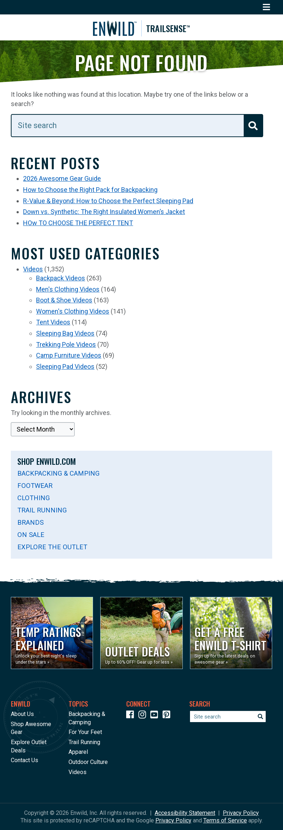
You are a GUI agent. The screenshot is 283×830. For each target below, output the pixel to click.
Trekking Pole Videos (66, 346)
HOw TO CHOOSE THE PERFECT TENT (78, 224)
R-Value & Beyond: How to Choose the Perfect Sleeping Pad (108, 202)
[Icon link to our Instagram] (143, 715)
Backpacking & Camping (58, 475)
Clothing (33, 499)
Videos (33, 271)
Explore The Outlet (52, 548)
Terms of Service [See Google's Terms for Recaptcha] (225, 820)
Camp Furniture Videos (68, 357)
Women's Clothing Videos (72, 313)
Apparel (78, 752)
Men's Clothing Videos (68, 291)
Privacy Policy (241, 812)
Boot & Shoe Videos (64, 302)
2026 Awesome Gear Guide (62, 180)
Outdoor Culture (88, 762)
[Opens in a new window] (52, 633)
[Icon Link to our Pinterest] (168, 715)
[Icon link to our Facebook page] (131, 715)
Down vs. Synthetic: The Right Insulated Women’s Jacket (104, 213)
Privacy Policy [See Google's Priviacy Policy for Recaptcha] (173, 820)
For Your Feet (85, 732)
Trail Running (42, 512)
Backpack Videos (60, 280)
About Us (22, 714)
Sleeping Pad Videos (65, 368)
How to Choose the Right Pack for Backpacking (90, 191)
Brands (30, 524)
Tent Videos (53, 324)
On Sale (30, 536)
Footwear (35, 487)
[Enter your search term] (137, 127)
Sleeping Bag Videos (65, 335)
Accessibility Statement (185, 812)
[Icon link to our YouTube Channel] (155, 715)
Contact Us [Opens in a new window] (24, 760)
